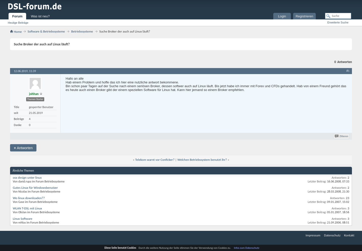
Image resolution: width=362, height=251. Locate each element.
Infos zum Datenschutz (246, 247)
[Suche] (338, 16)
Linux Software (22, 219)
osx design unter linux (27, 177)
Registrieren (304, 16)
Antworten (23, 148)
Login (282, 16)
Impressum (313, 235)
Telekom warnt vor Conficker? (154, 160)
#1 (347, 71)
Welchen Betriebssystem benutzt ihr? (202, 160)
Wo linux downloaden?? (29, 198)
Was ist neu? (40, 16)
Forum (17, 16)
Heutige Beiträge (18, 22)
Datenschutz (332, 235)
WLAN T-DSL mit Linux (27, 208)
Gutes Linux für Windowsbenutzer (35, 188)
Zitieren (341, 136)
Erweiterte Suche (337, 22)
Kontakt (349, 235)
